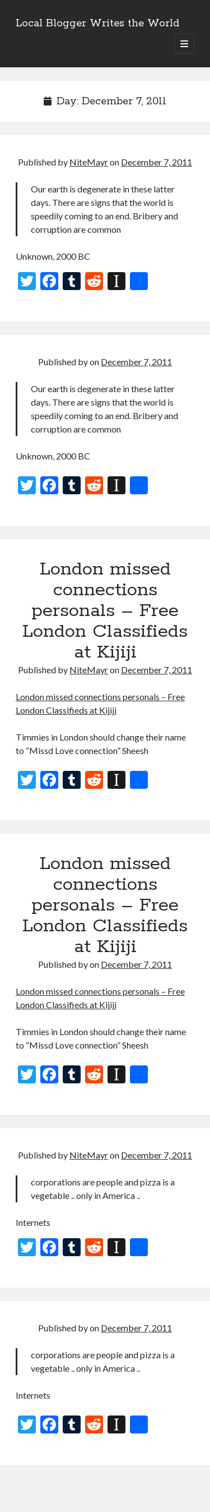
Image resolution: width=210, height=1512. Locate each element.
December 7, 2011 (156, 162)
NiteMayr (88, 162)
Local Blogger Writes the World (97, 23)
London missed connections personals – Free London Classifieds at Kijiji (105, 611)
